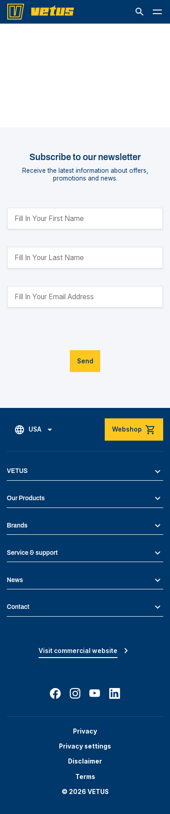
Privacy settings (85, 746)
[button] (139, 11)
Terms (85, 776)
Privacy (85, 731)
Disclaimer (85, 761)
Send (85, 361)
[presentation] (76, 332)
